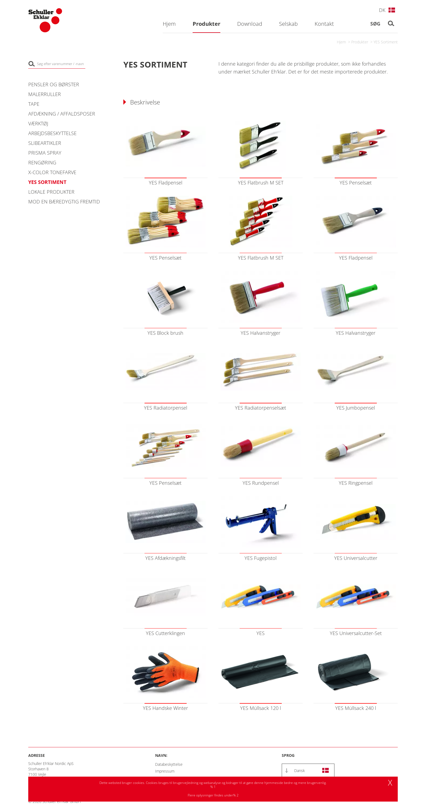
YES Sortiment (386, 41)
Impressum (164, 771)
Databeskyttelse (169, 764)
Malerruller (44, 94)
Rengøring (42, 162)
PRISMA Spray (44, 152)
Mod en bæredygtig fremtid (64, 201)
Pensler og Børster (53, 84)
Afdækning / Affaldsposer (61, 113)
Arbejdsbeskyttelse (52, 133)
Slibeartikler (44, 143)
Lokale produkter (51, 192)
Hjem (341, 41)
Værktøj (38, 123)
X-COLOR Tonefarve (52, 172)
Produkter (359, 41)
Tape (33, 104)
